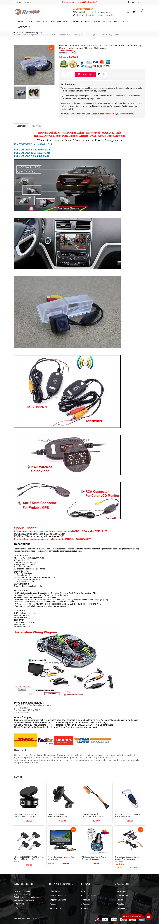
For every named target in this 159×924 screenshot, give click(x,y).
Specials (86, 904)
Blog (126, 22)
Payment (53, 904)
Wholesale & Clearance (106, 22)
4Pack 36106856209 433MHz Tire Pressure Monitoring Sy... (28, 858)
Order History (122, 895)
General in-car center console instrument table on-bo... (60, 815)
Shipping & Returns (58, 900)
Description (21, 126)
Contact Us (24, 27)
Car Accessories (81, 22)
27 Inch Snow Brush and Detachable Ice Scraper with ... (94, 815)
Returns (120, 900)
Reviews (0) (37, 126)
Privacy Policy (55, 891)
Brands (86, 891)
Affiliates (86, 900)
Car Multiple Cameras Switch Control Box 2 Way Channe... (127, 858)
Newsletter (121, 908)
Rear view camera (37, 22)
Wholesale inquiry (67, 51)
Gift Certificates (89, 895)
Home (21, 22)
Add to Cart (85, 74)
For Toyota (36, 33)
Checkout (27, 2)
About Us (20, 904)
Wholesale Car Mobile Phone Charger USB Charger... (94, 858)
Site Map (87, 908)
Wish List (120, 904)
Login (131, 2)
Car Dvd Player (59, 22)
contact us (109, 114)
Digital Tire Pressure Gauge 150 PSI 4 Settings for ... (128, 815)
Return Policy (55, 908)
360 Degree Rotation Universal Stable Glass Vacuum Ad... (27, 815)
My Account (18, 2)
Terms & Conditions (58, 895)
